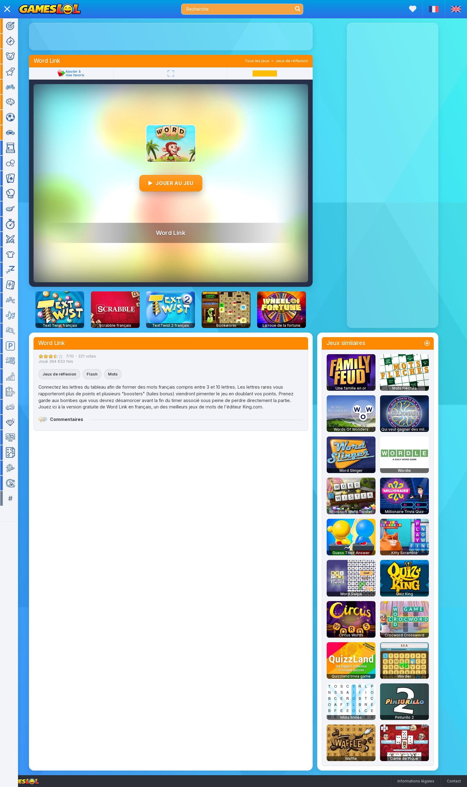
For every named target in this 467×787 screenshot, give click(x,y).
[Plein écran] (179, 73)
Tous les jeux (265, 60)
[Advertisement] (180, 36)
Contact (454, 781)
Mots (122, 374)
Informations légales (415, 781)
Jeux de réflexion (300, 60)
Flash (100, 374)
